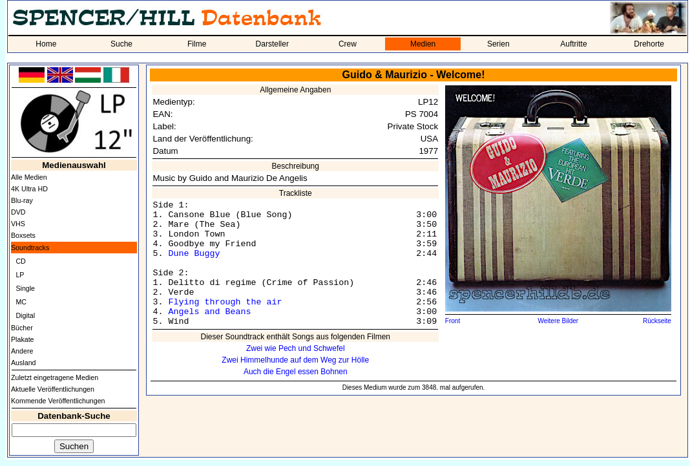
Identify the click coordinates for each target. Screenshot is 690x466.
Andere (22, 351)
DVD (18, 212)
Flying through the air (225, 302)
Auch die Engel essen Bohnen (296, 371)
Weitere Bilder (558, 320)
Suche (121, 43)
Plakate (22, 339)
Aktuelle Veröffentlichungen (52, 389)
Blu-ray (22, 200)
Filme (196, 43)
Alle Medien (29, 177)
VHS (18, 224)
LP (20, 275)
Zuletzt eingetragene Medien (54, 377)
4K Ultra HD (29, 189)
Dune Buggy (194, 254)
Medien (422, 43)
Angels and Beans (209, 312)
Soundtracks (30, 247)
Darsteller (272, 43)
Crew (348, 43)
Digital (25, 315)
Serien (498, 43)
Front (452, 320)
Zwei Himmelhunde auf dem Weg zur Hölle (295, 360)
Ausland (23, 362)
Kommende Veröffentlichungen (58, 401)
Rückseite (657, 320)
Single (25, 288)
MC (21, 302)
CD (20, 261)
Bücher (22, 328)
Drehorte (649, 43)
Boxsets (23, 235)
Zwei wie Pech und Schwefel (295, 348)
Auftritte (573, 43)
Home (46, 43)
